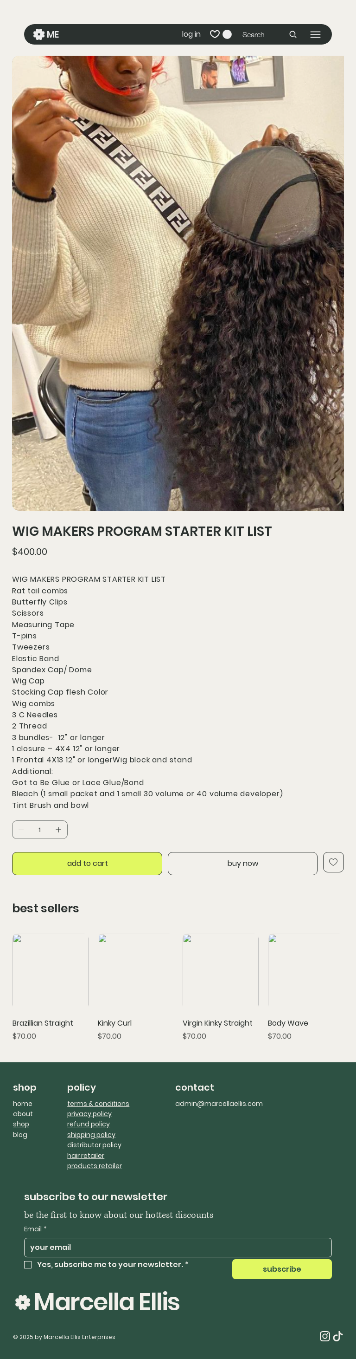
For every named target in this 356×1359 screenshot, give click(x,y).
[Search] (270, 34)
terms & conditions (98, 1103)
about (23, 1113)
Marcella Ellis (106, 1302)
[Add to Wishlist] (333, 862)
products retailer (94, 1165)
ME (53, 34)
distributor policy (94, 1145)
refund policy (88, 1124)
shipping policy (91, 1134)
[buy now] (243, 863)
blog (20, 1134)
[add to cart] (87, 863)
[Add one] (58, 829)
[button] (227, 34)
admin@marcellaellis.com (219, 1103)
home (22, 1103)
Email (35, 1229)
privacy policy (89, 1113)
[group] (178, 987)
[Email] (175, 1247)
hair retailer (85, 1155)
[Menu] (315, 34)
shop (21, 1124)
